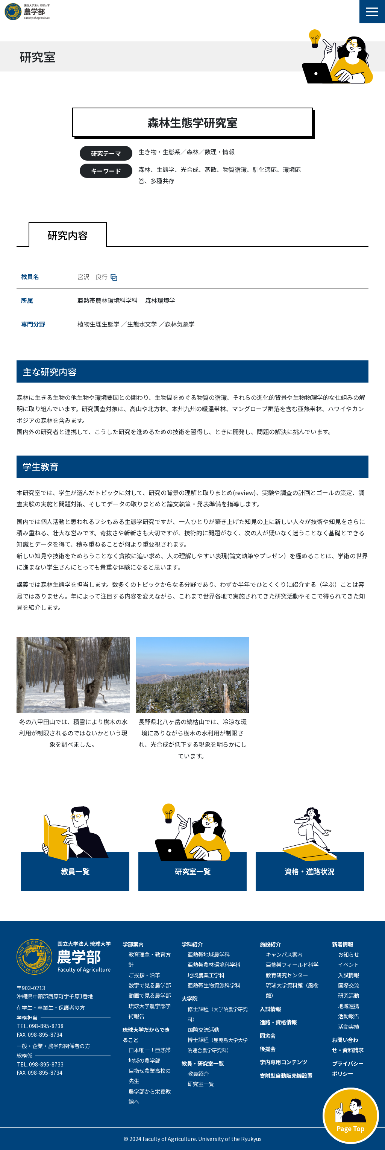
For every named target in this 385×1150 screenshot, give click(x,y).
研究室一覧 (201, 1084)
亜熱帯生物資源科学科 (214, 985)
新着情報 (342, 944)
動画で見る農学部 (150, 995)
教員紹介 (198, 1073)
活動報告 (348, 1016)
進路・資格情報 (278, 1022)
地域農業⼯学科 (206, 975)
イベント (348, 964)
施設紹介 (270, 944)
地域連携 (348, 1006)
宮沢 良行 (97, 276)
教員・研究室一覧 (203, 1063)
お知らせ (348, 954)
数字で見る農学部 (150, 985)
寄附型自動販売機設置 (286, 1075)
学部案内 (133, 944)
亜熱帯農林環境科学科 (214, 964)
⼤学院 (189, 998)
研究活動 (348, 995)
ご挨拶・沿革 (144, 975)
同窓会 (268, 1035)
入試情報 (270, 1009)
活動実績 (348, 1026)
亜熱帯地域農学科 (209, 954)
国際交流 (348, 985)
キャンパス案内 (284, 954)
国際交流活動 (203, 1029)
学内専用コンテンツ (283, 1062)
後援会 (268, 1049)
